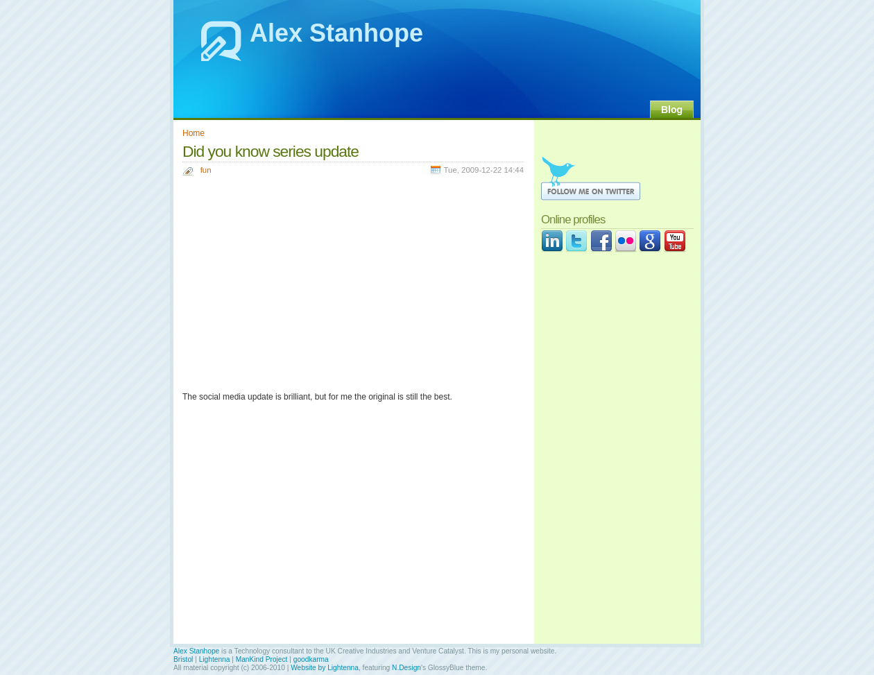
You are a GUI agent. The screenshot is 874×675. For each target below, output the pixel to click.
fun (206, 170)
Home (193, 133)
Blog (672, 109)
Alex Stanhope (336, 33)
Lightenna (214, 659)
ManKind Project (262, 659)
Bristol (183, 659)
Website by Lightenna (325, 668)
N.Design (406, 668)
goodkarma (311, 659)
